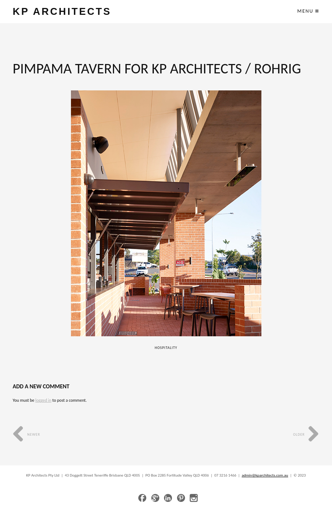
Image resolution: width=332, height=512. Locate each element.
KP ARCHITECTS (62, 11)
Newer (26, 434)
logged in (43, 400)
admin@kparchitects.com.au (265, 475)
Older (306, 434)
